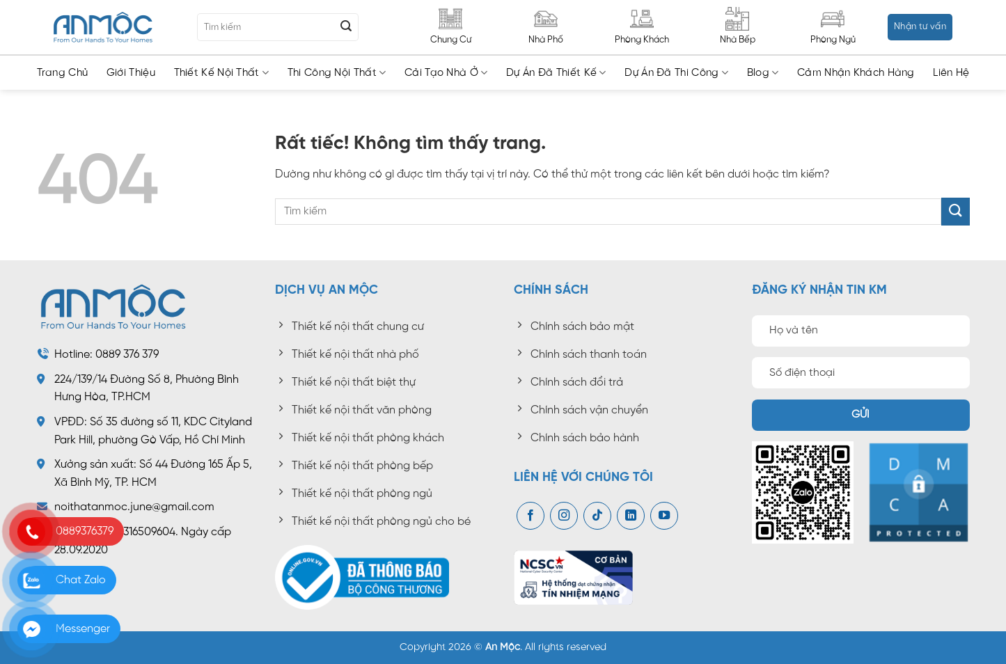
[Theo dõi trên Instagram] (564, 515)
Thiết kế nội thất (221, 72)
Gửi (860, 414)
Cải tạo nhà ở (445, 72)
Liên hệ (951, 73)
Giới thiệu (131, 73)
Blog (763, 72)
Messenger (83, 629)
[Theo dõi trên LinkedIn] (631, 515)
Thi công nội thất (337, 72)
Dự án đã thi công (676, 72)
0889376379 (84, 531)
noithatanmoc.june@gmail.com (134, 507)
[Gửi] (346, 27)
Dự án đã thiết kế (556, 72)
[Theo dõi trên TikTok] (597, 515)
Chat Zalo (81, 580)
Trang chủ (62, 73)
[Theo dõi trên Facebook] (530, 515)
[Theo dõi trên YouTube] (664, 515)
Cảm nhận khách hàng (856, 73)
